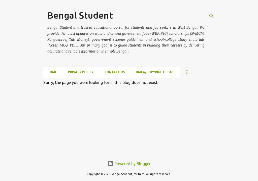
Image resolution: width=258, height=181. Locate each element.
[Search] (212, 16)
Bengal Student (80, 15)
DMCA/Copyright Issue (155, 72)
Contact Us (115, 72)
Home (52, 72)
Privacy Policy (80, 72)
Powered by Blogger (129, 163)
